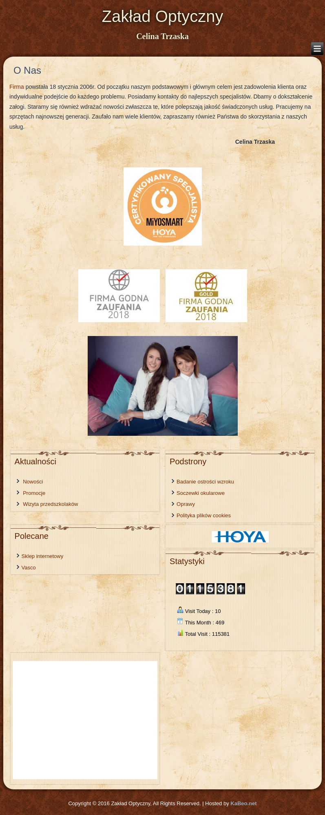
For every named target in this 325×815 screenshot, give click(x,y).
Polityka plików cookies (204, 515)
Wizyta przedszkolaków (50, 504)
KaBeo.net (243, 803)
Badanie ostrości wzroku (205, 482)
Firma (16, 86)
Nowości (33, 482)
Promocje (34, 493)
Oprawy (186, 504)
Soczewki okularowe (201, 493)
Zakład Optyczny (162, 16)
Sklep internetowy (43, 556)
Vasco (29, 568)
